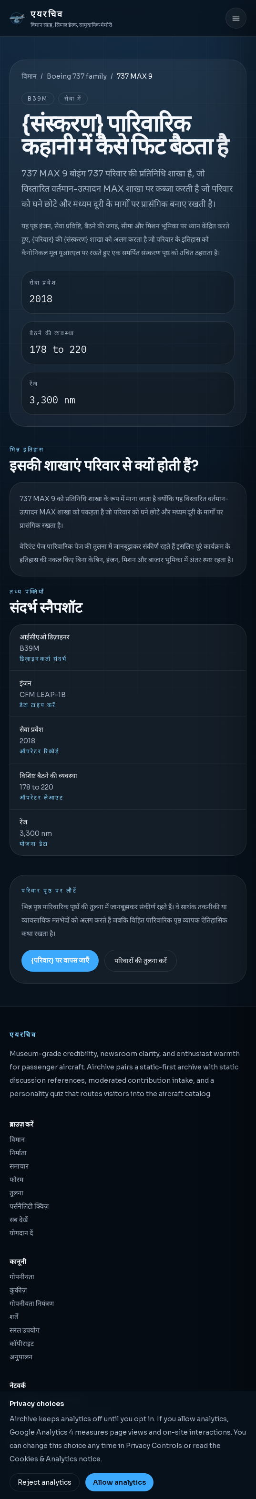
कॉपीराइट (22, 1343)
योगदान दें (21, 1233)
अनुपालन (21, 1357)
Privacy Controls (154, 1445)
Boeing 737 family (77, 76)
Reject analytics (45, 1482)
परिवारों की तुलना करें (140, 960)
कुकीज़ (18, 1290)
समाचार (19, 1166)
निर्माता (18, 1153)
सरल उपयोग (25, 1330)
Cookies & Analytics (43, 1459)
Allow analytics (119, 1482)
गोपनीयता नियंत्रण (32, 1303)
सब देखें (19, 1219)
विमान (29, 76)
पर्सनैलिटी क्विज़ (29, 1206)
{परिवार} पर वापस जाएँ (60, 960)
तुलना (16, 1193)
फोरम (16, 1179)
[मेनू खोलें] (235, 18)
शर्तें (14, 1317)
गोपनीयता (22, 1277)
